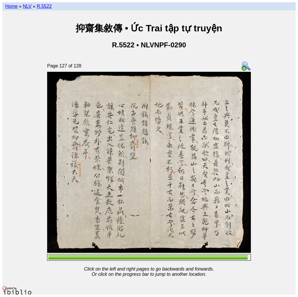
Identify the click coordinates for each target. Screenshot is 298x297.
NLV (27, 6)
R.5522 (44, 6)
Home (11, 6)
